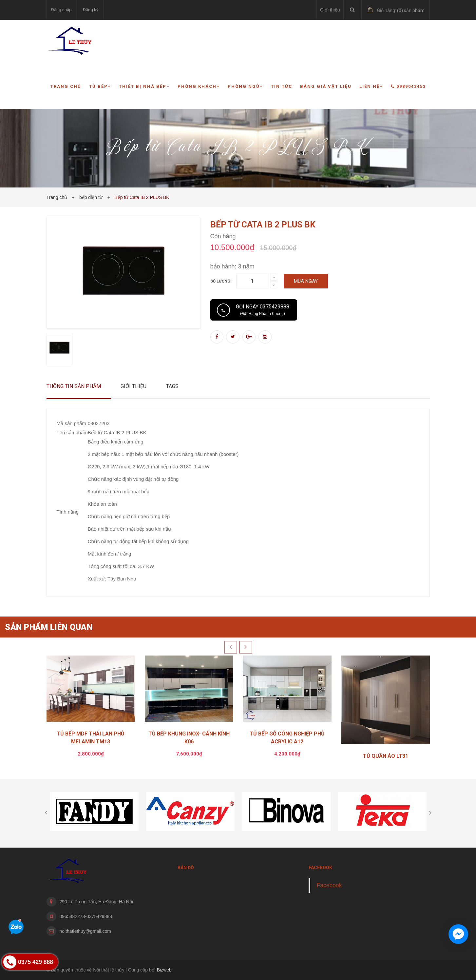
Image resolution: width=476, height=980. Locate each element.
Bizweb (164, 969)
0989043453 (408, 86)
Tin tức (281, 86)
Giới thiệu (330, 9)
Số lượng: (220, 281)
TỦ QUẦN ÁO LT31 (385, 756)
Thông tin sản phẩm (74, 386)
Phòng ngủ (245, 86)
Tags (172, 386)
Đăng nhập (61, 9)
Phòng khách (199, 86)
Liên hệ (371, 86)
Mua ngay (306, 281)
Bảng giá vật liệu (326, 86)
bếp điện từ (92, 197)
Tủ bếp (100, 86)
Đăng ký (90, 9)
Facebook (329, 885)
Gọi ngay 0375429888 (262, 310)
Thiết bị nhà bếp (144, 86)
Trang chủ (65, 86)
